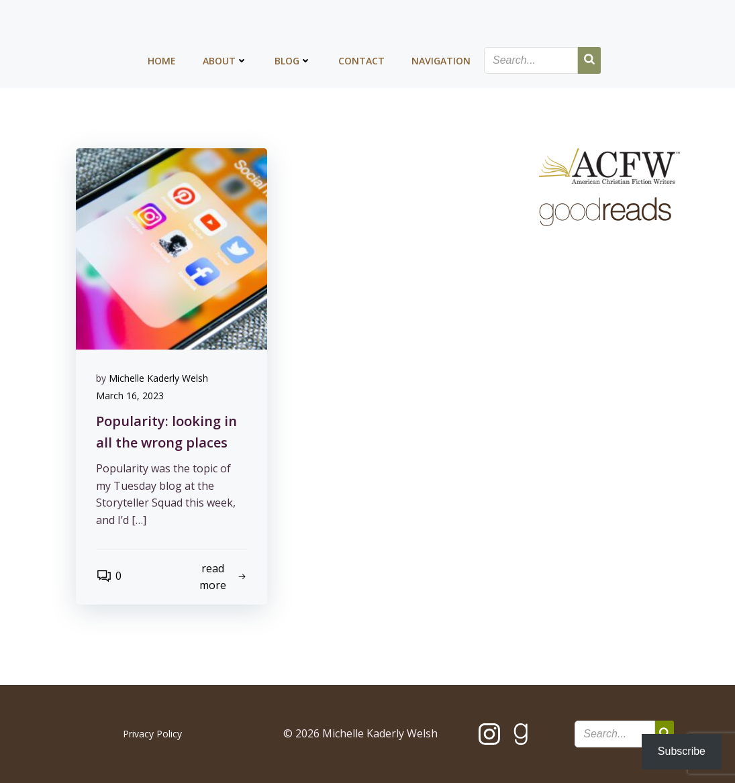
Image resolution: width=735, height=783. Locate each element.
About (225, 60)
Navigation (441, 60)
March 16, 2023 (130, 395)
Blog (293, 60)
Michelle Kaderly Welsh (158, 378)
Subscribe (681, 751)
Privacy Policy (152, 733)
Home (162, 60)
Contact (361, 60)
